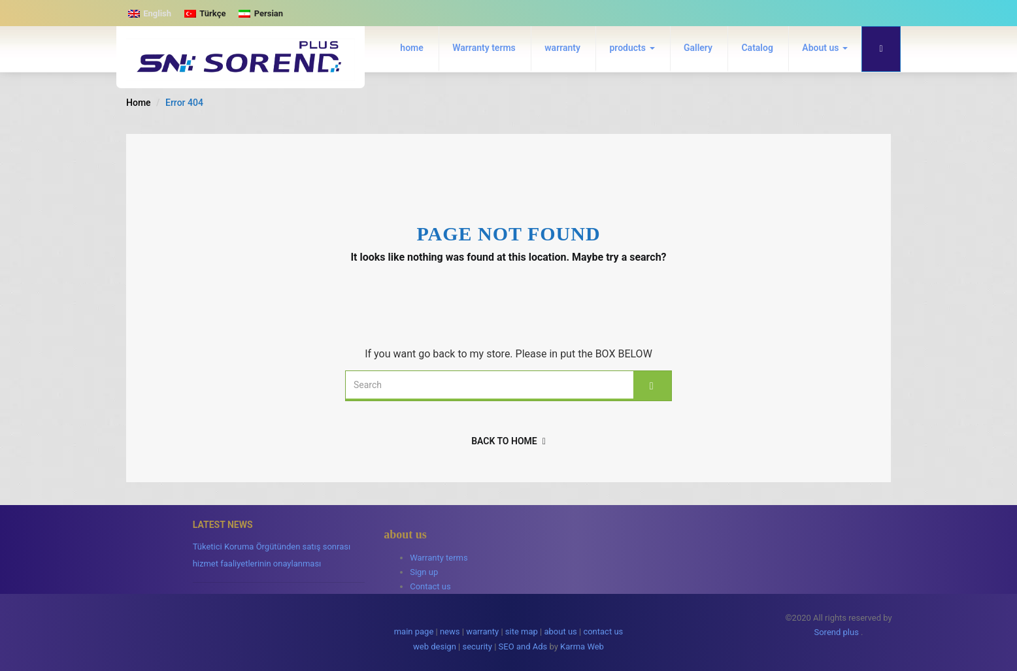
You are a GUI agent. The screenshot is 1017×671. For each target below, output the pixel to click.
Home (138, 102)
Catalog (757, 47)
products (631, 47)
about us (560, 631)
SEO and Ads (523, 646)
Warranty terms (484, 47)
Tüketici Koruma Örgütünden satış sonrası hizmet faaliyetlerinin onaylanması (272, 555)
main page (414, 631)
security (477, 646)
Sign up (424, 572)
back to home (508, 441)
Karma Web (582, 646)
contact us (603, 631)
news (450, 631)
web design (434, 646)
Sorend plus (836, 632)
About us (825, 47)
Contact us (430, 586)
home (411, 47)
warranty (562, 47)
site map (521, 631)
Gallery (698, 47)
